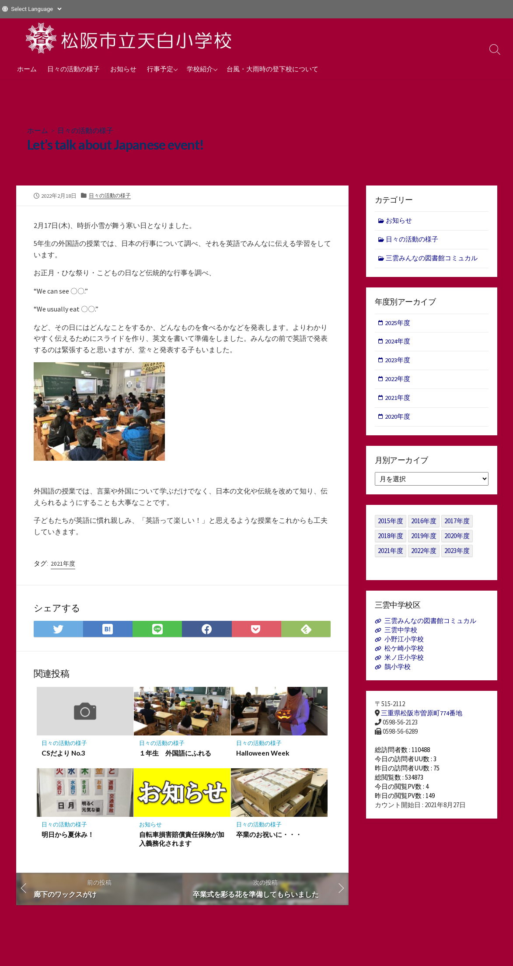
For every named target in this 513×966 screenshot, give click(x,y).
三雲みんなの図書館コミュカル (432, 259)
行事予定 (160, 69)
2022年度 (398, 381)
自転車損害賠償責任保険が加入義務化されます (181, 840)
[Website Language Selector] (36, 9)
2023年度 (398, 362)
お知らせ (123, 69)
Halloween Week (263, 754)
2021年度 (63, 564)
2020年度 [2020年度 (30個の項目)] (457, 538)
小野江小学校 (404, 642)
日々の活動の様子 (73, 69)
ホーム (27, 69)
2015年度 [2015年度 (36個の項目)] (390, 523)
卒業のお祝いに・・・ (269, 836)
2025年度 (398, 323)
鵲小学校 (397, 670)
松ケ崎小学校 (404, 652)
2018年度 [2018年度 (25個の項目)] (390, 538)
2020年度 (398, 419)
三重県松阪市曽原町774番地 (421, 716)
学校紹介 (200, 69)
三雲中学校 (400, 633)
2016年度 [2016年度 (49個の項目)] (423, 523)
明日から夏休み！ (68, 836)
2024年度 (398, 343)
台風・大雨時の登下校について (272, 69)
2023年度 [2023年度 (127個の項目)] (457, 553)
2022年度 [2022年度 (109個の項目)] (423, 553)
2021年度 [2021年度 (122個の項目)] (390, 553)
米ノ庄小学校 (404, 661)
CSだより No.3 (64, 754)
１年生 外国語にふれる (175, 754)
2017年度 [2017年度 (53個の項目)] (457, 523)
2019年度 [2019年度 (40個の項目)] (423, 538)
